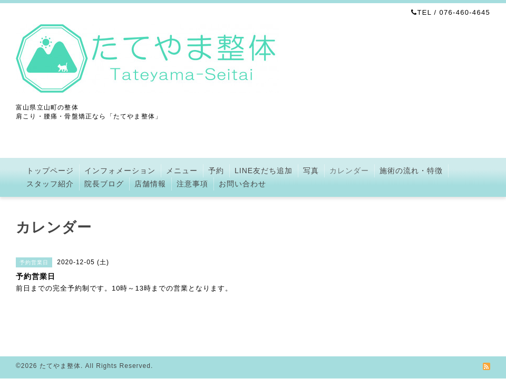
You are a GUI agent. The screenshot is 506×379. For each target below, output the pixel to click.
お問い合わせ (242, 183)
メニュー (182, 170)
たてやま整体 (60, 366)
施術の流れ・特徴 (411, 170)
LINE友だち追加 (264, 170)
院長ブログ (104, 183)
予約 (216, 170)
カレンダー (349, 170)
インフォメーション (119, 170)
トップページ (50, 170)
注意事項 (192, 183)
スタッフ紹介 (50, 183)
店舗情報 (150, 183)
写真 (311, 170)
